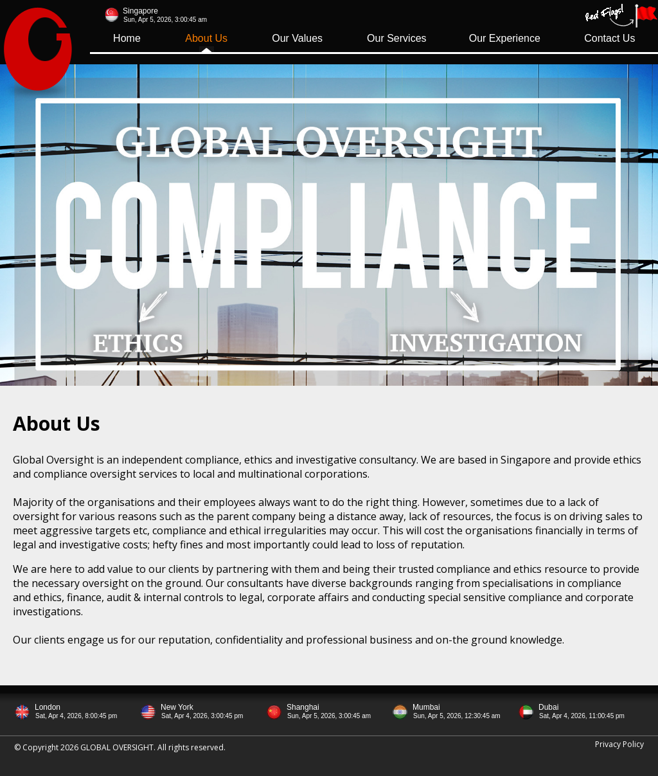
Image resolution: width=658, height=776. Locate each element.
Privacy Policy (619, 744)
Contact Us (609, 38)
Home (127, 38)
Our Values (297, 38)
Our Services (396, 38)
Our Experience (504, 38)
